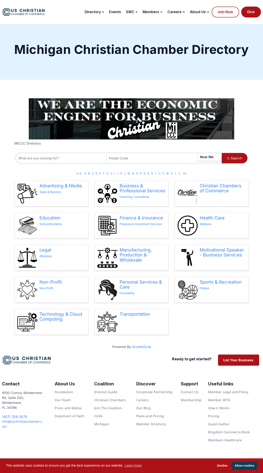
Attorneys (45, 256)
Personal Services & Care (141, 284)
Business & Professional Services (142, 188)
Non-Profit (50, 282)
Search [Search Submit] (234, 158)
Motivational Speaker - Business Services (222, 252)
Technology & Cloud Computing (60, 316)
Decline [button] (222, 465)
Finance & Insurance (141, 217)
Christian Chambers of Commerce (220, 188)
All (184, 173)
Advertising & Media (60, 185)
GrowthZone (141, 347)
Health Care (212, 217)
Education (49, 217)
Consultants (141, 196)
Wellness (205, 224)
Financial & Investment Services (141, 224)
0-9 (78, 173)
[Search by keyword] (61, 158)
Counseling (127, 293)
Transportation (135, 314)
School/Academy (50, 224)
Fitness (204, 288)
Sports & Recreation (221, 282)
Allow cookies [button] (244, 465)
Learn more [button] (133, 465)
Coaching (126, 196)
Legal (45, 250)
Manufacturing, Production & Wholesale (136, 254)
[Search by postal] (151, 158)
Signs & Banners (50, 192)
